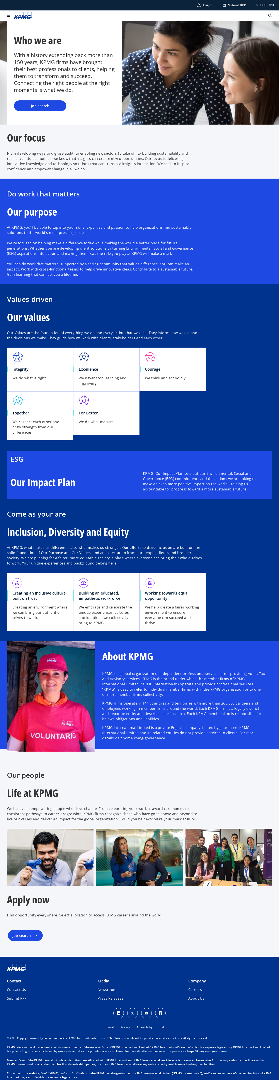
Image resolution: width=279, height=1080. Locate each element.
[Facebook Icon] (160, 1013)
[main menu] (8, 15)
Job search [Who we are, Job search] (40, 105)
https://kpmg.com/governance (207, 1051)
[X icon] (132, 1013)
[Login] (204, 5)
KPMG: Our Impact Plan (163, 473)
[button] (17, 998)
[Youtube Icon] (146, 1013)
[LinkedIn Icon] (118, 1013)
